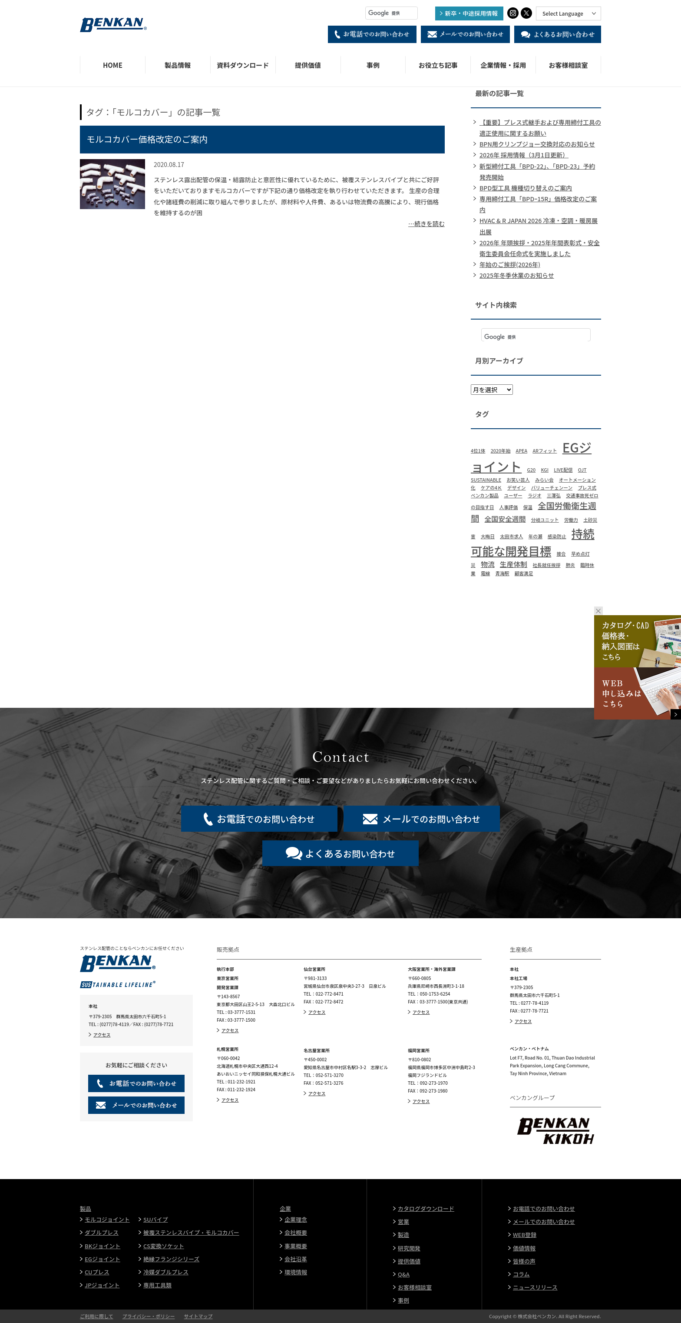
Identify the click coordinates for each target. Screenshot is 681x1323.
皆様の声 (524, 1261)
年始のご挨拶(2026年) (509, 264)
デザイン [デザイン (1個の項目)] (516, 487)
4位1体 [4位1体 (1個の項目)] (478, 450)
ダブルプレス (102, 1232)
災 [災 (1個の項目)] (473, 565)
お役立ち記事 (438, 65)
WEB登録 (524, 1234)
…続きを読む (426, 223)
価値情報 (524, 1248)
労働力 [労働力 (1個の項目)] (571, 520)
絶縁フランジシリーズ (171, 1259)
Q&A (404, 1274)
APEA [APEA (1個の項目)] (522, 450)
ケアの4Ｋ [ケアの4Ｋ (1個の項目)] (491, 487)
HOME (112, 65)
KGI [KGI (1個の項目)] (545, 470)
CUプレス (97, 1272)
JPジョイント (102, 1285)
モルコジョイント (107, 1219)
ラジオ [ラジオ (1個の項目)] (535, 495)
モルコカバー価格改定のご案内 (147, 139)
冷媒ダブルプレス (165, 1272)
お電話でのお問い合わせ (544, 1208)
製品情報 (178, 65)
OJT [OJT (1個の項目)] (582, 470)
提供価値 (308, 65)
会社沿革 (295, 1259)
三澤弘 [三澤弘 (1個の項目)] (554, 495)
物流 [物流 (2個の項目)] (488, 564)
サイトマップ (198, 1316)
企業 (285, 1208)
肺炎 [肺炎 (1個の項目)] (570, 565)
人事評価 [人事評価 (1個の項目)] (508, 507)
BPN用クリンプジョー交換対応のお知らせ (537, 144)
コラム (521, 1274)
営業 (403, 1221)
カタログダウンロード (426, 1208)
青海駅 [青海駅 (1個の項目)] (502, 573)
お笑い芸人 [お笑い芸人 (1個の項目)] (517, 480)
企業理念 (295, 1219)
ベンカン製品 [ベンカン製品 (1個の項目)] (485, 495)
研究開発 (409, 1248)
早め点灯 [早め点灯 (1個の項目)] (580, 553)
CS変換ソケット (163, 1246)
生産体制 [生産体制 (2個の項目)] (513, 564)
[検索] (391, 13)
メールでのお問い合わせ (544, 1221)
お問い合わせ (350, 853)
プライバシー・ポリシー (148, 1316)
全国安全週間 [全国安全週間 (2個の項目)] (505, 519)
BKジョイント (102, 1246)
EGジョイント (102, 1259)
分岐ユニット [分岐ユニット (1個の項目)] (545, 520)
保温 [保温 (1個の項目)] (527, 507)
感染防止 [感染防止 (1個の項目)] (557, 536)
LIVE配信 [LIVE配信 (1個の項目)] (563, 470)
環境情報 (295, 1272)
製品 (85, 1208)
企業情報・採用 (503, 65)
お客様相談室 (568, 65)
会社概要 (295, 1232)
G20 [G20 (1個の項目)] (531, 470)
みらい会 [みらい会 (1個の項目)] (544, 480)
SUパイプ (155, 1219)
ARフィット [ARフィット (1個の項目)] (544, 450)
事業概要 (295, 1246)
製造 (403, 1234)
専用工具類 (157, 1285)
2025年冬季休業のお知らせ (516, 275)
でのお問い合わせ (266, 818)
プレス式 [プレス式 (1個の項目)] (587, 487)
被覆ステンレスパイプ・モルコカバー (191, 1232)
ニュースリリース (535, 1287)
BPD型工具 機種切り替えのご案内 (525, 187)
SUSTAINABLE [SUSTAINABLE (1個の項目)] (486, 480)
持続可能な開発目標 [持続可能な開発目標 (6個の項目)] (533, 542)
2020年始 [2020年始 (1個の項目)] (501, 450)
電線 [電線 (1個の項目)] (485, 573)
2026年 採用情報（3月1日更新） (524, 154)
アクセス (102, 1034)
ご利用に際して (96, 1316)
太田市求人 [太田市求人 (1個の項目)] (511, 536)
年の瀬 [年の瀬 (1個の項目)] (535, 536)
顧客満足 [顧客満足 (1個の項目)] (524, 573)
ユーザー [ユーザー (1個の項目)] (513, 495)
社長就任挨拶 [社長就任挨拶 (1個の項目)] (546, 565)
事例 (373, 65)
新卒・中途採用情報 (471, 13)
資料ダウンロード (243, 65)
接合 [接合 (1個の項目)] (560, 553)
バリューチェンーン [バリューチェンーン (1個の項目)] (551, 487)
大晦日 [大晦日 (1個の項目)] (488, 536)
